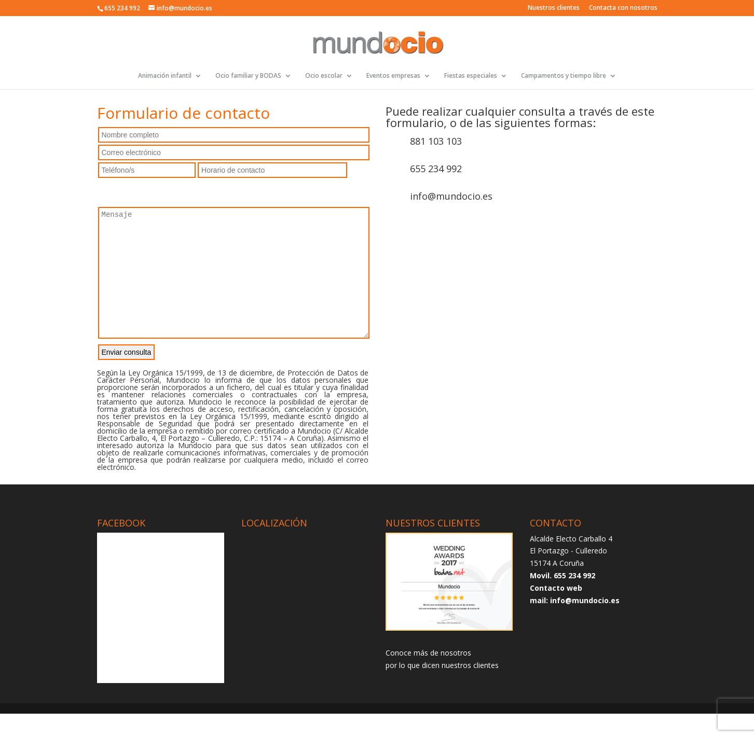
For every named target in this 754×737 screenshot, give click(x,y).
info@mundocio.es (451, 196)
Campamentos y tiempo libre (563, 76)
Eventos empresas (393, 76)
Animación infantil (164, 76)
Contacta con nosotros (623, 8)
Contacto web (556, 611)
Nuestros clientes (554, 8)
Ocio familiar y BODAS (248, 76)
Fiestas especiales (470, 76)
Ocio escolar (323, 76)
